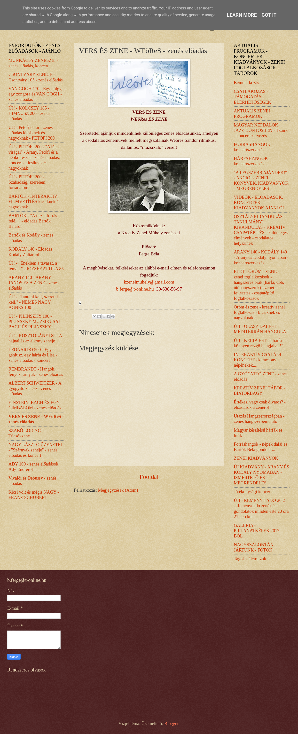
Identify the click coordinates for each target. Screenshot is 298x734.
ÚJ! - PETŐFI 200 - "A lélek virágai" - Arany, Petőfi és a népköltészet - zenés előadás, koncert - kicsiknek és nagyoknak (34, 157)
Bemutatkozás (246, 82)
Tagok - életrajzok (250, 558)
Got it (269, 15)
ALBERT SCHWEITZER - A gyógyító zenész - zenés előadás (34, 388)
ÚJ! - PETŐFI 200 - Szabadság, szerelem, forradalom (27, 182)
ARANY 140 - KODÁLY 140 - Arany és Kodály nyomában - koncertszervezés (261, 257)
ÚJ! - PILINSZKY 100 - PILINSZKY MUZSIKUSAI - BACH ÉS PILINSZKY (35, 321)
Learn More (242, 15)
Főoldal (149, 476)
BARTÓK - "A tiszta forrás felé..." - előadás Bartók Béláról (32, 221)
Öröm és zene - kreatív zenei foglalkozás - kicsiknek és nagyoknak (259, 312)
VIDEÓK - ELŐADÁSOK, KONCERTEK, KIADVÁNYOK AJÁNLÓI (259, 202)
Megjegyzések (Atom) (118, 490)
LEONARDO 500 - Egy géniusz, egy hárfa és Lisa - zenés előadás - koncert (32, 355)
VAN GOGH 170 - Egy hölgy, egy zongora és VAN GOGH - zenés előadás (35, 94)
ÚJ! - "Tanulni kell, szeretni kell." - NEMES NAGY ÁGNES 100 (33, 302)
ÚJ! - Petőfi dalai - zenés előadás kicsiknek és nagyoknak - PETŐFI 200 (31, 133)
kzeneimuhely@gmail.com (149, 281)
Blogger (171, 723)
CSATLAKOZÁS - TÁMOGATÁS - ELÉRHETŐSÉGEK (252, 96)
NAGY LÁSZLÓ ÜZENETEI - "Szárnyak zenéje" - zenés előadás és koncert (35, 450)
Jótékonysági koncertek (255, 491)
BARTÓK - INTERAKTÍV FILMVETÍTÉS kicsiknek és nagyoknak (34, 201)
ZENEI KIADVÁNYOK (256, 458)
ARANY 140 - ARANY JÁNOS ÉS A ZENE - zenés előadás (33, 283)
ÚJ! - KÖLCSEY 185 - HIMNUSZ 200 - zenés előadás (29, 113)
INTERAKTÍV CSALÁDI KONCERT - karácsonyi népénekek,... (257, 360)
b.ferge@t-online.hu (135, 289)
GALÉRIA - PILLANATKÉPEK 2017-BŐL (257, 530)
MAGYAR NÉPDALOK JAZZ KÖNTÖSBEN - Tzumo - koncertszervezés (261, 130)
